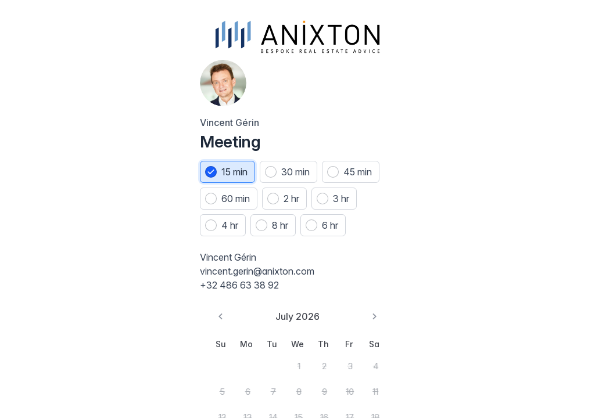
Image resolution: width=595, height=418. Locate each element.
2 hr (43, 208)
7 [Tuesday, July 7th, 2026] (71, 393)
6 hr (93, 235)
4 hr (143, 208)
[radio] (41, 155)
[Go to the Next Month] (160, 325)
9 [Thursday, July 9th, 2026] (115, 393)
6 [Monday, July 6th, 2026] (48, 393)
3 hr (93, 208)
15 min (48, 155)
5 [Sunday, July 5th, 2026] (25, 393)
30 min (109, 155)
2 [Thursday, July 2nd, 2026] (115, 369)
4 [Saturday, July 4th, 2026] (161, 369)
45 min (49, 182)
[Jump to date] (324, 33)
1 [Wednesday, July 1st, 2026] (93, 369)
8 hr (43, 235)
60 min (112, 182)
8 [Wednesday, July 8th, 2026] (93, 393)
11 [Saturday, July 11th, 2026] (161, 393)
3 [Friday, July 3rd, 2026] (138, 369)
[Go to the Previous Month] (25, 325)
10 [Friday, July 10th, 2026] (138, 393)
